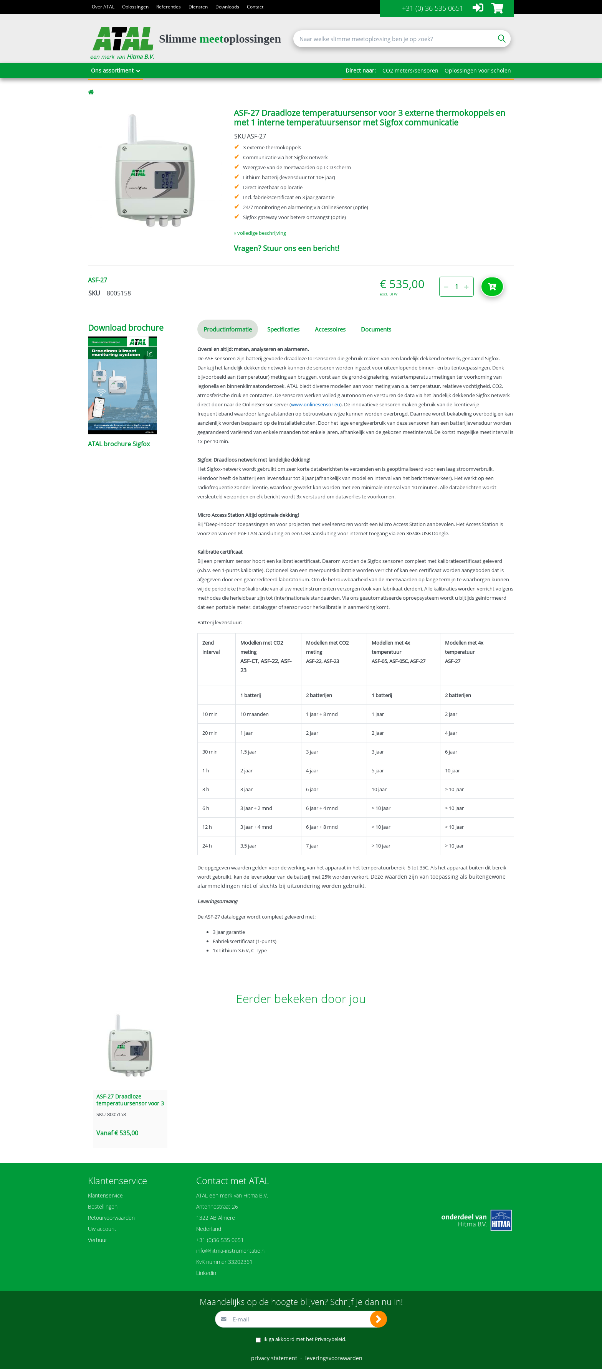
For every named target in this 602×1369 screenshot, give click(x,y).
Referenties (168, 6)
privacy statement (274, 1358)
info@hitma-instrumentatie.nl (231, 1250)
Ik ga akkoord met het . (304, 1339)
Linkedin (206, 1273)
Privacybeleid (330, 1339)
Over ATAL (103, 6)
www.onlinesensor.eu (315, 404)
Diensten (198, 6)
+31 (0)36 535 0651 (220, 1240)
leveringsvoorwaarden (333, 1358)
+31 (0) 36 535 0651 (432, 8)
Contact (255, 6)
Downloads (227, 6)
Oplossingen (135, 6)
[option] (155, 175)
